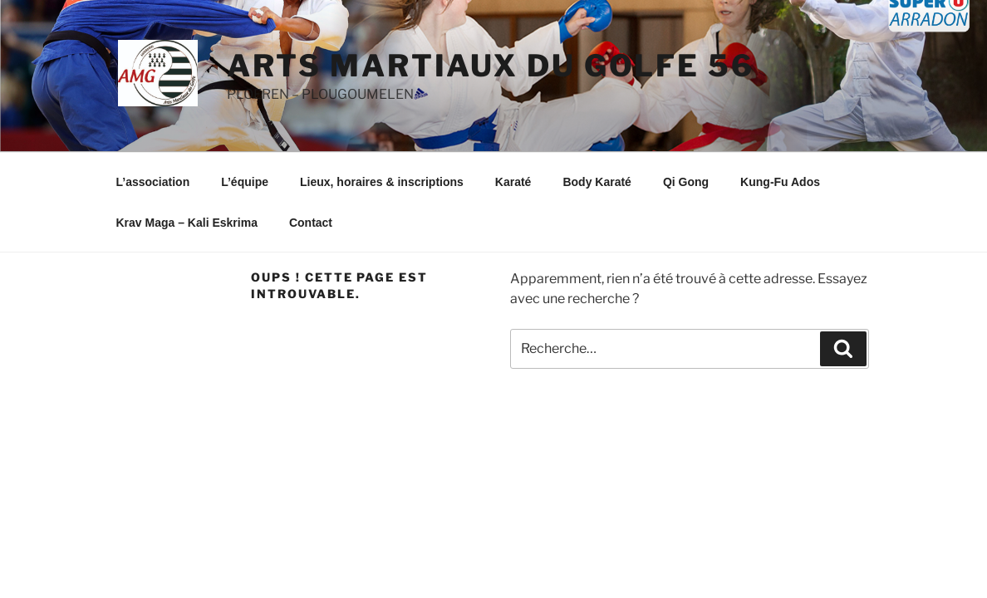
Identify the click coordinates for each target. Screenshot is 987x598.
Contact (310, 222)
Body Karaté (596, 182)
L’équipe (244, 182)
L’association (153, 182)
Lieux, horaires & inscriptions (382, 182)
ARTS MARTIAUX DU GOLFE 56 (490, 65)
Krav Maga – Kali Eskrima (187, 222)
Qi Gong (686, 182)
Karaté (513, 182)
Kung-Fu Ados (780, 182)
